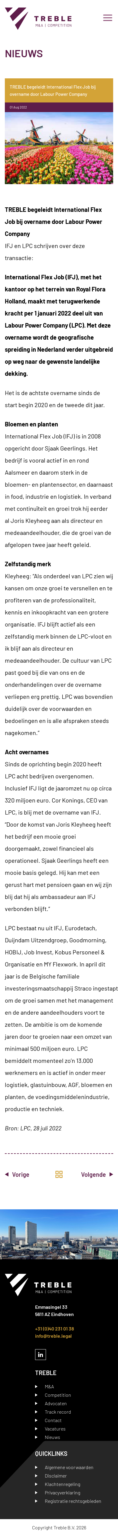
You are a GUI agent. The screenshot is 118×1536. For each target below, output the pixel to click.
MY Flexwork (60, 964)
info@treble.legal (53, 1336)
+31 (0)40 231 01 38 (54, 1328)
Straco (83, 988)
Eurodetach (80, 927)
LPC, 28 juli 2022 (40, 1128)
